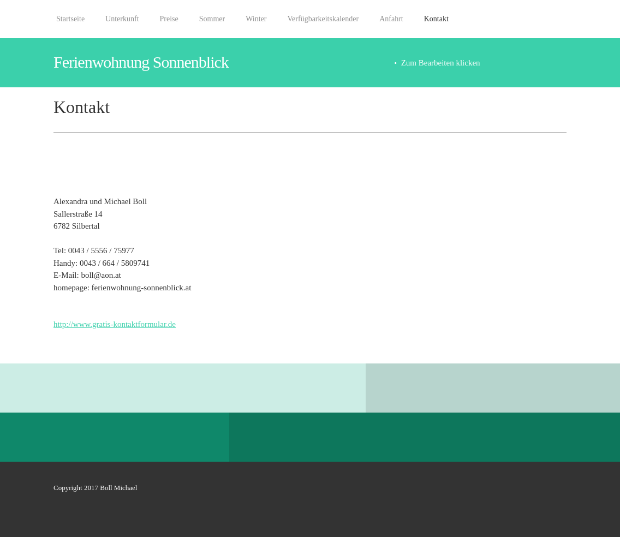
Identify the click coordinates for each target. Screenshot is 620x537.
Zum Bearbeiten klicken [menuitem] (440, 62)
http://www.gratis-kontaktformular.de (114, 324)
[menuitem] (70, 24)
